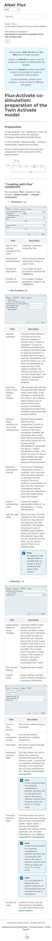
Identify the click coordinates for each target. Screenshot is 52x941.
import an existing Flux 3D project (32, 63)
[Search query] (25, 16)
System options (26, 910)
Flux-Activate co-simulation (16, 31)
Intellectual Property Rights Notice (15, 927)
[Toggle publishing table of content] (7, 41)
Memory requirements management (32, 773)
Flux (14, 24)
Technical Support (36, 927)
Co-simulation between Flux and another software (25, 26)
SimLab (22, 59)
